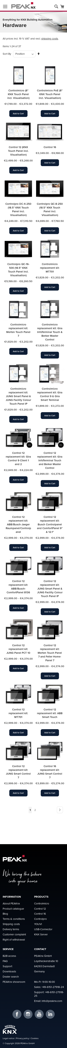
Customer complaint (14, 934)
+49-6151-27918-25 (49, 994)
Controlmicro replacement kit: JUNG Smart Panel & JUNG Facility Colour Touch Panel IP (18, 396)
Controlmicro (41, 903)
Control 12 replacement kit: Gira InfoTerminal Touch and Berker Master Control (49, 460)
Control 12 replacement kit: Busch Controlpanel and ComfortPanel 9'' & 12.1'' (50, 524)
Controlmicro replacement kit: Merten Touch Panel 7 (18, 330)
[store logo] (23, 5)
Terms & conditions (14, 919)
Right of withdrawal (14, 939)
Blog (5, 914)
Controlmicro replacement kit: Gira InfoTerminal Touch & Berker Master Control (50, 332)
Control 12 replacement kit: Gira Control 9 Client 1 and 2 (18, 458)
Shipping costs (11, 924)
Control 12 (40, 908)
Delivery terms (11, 929)
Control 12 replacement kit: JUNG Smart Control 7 (18, 771)
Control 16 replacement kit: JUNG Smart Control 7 (49, 771)
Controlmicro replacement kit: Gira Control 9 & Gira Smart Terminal (49, 394)
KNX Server (41, 934)
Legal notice (8, 1038)
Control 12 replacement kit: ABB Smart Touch (50, 713)
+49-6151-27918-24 (53, 987)
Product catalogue (13, 908)
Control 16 (50, 147)
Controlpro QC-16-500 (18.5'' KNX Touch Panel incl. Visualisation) (18, 269)
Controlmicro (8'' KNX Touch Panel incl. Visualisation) (18, 94)
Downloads (9, 971)
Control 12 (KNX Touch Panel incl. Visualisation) (18, 150)
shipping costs (49, 38)
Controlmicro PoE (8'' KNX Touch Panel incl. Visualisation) (50, 94)
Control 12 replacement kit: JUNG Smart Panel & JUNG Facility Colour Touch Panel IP (50, 588)
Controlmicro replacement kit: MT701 (49, 267)
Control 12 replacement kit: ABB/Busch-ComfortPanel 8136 (18, 586)
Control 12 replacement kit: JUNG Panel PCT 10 (18, 649)
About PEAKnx (11, 903)
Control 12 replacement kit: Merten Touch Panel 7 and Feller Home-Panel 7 (50, 652)
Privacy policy (22, 1038)
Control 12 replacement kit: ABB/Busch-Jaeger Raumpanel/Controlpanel (18, 524)
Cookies (35, 1038)
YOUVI (38, 924)
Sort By (7, 54)
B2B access (9, 956)
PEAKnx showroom (14, 982)
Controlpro (40, 919)
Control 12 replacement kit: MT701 (18, 713)
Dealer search (11, 976)
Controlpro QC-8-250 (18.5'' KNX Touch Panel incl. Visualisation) (50, 209)
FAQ (5, 961)
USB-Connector (43, 929)
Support (7, 966)
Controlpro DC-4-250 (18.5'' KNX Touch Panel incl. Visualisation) (18, 209)
